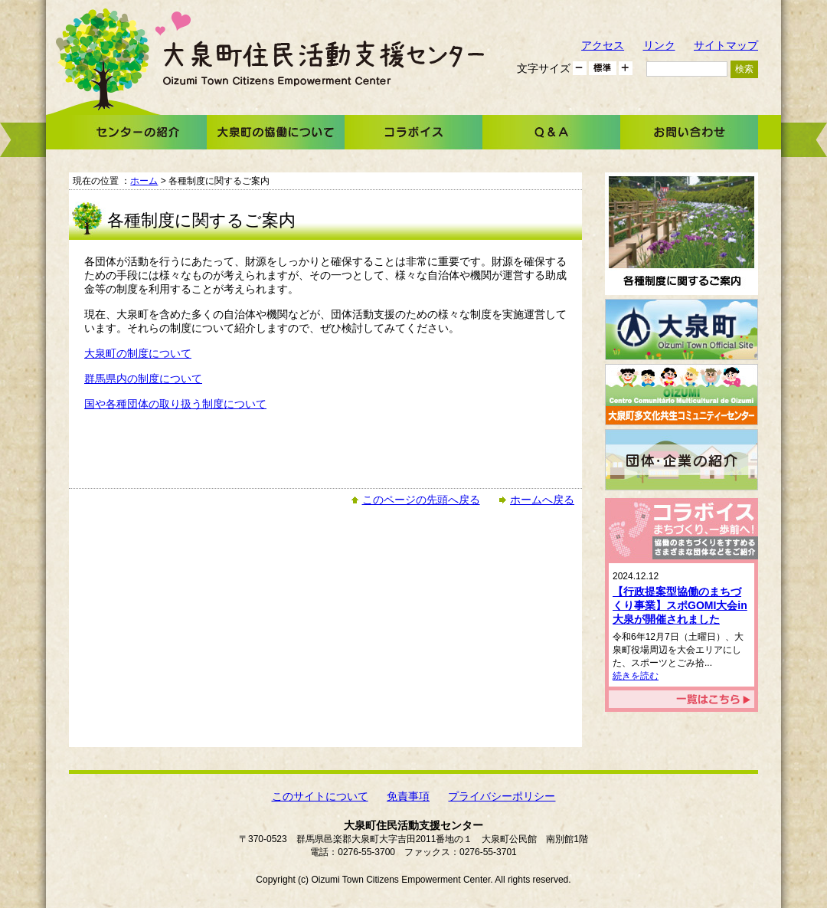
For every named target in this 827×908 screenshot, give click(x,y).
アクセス (602, 45)
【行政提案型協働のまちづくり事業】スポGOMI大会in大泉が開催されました (680, 605)
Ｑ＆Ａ (551, 132)
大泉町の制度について (137, 353)
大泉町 (681, 329)
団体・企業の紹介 (681, 459)
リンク (659, 45)
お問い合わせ (689, 132)
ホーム (144, 180)
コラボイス (413, 132)
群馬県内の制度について (143, 378)
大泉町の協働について (276, 132)
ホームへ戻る (542, 499)
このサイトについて (320, 796)
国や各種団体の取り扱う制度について (175, 404)
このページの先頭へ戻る (421, 499)
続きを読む (636, 675)
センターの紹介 (138, 132)
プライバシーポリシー (501, 796)
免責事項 (408, 796)
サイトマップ (726, 45)
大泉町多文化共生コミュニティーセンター (681, 394)
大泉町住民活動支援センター (323, 63)
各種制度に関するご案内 (681, 233)
